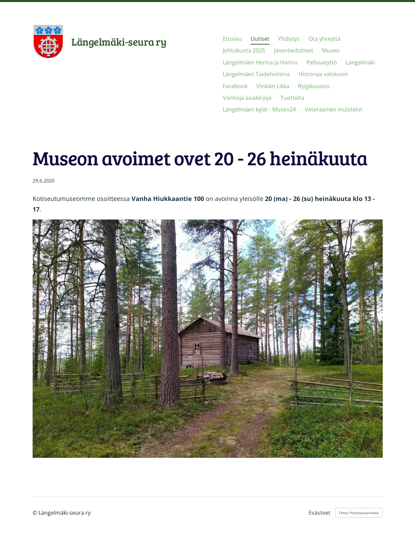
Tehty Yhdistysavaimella (359, 512)
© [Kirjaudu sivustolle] (35, 512)
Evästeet (320, 512)
